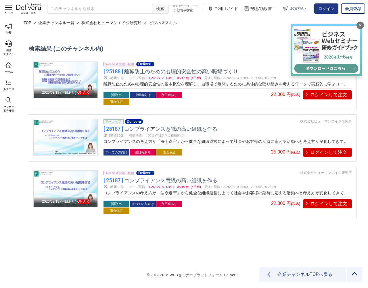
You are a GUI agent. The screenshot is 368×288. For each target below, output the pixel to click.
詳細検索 (183, 10)
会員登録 (353, 8)
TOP (27, 22)
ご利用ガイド (223, 8)
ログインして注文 (328, 94)
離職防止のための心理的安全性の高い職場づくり (170, 71)
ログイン (326, 8)
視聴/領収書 (258, 8)
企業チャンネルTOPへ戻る (304, 274)
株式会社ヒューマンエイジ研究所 (111, 22)
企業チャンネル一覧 (56, 22)
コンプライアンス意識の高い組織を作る (160, 129)
